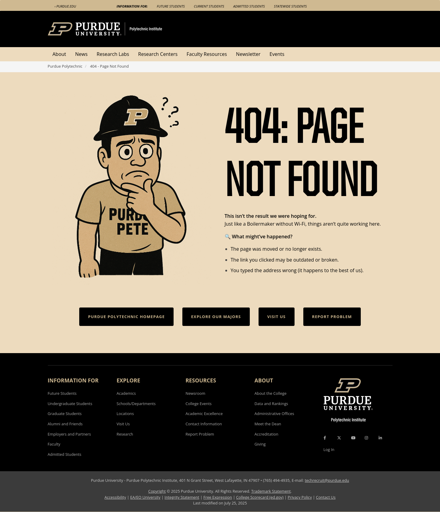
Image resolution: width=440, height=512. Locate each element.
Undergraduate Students (70, 403)
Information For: (132, 6)
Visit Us (123, 424)
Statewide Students (290, 6)
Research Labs (113, 54)
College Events (199, 403)
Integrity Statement (182, 497)
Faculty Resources (207, 54)
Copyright (157, 491)
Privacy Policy (300, 497)
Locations (125, 413)
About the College (271, 393)
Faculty (54, 444)
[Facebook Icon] (325, 437)
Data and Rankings (271, 403)
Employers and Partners (69, 434)
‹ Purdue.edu (65, 6)
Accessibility (115, 497)
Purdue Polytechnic (65, 66)
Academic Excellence (204, 413)
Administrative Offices (274, 413)
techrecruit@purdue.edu (327, 480)
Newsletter (248, 54)
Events (276, 54)
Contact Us (326, 497)
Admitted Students (249, 6)
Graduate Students (65, 413)
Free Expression (218, 497)
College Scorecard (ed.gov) (260, 497)
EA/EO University (145, 497)
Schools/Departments (136, 403)
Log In (329, 449)
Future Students (171, 6)
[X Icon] (339, 437)
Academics (126, 393)
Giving (260, 444)
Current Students (209, 6)
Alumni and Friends (65, 424)
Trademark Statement (271, 491)
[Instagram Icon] (366, 437)
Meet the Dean (268, 424)
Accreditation (267, 434)
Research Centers (158, 54)
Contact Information (204, 424)
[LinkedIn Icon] (380, 437)
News (81, 54)
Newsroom (195, 393)
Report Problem (200, 434)
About (59, 54)
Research (125, 434)
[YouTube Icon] (353, 437)
